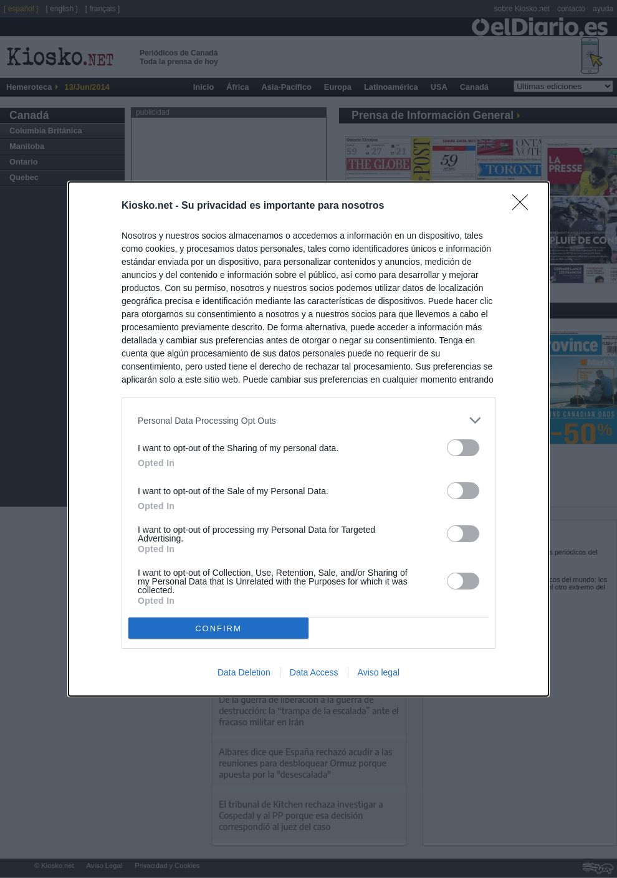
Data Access (314, 672)
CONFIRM (218, 628)
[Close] (524, 206)
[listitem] (308, 420)
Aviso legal (378, 672)
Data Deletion (244, 672)
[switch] (463, 447)
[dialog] (308, 439)
